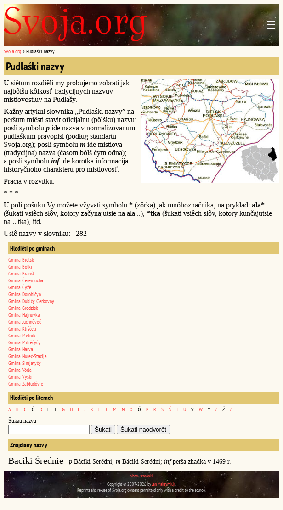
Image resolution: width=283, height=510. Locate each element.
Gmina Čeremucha (25, 280)
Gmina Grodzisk (23, 307)
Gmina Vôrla (20, 369)
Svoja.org (12, 51)
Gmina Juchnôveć (24, 321)
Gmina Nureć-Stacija (27, 356)
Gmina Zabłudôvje (25, 383)
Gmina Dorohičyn (24, 294)
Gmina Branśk (21, 273)
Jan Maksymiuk (163, 484)
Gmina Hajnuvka (24, 314)
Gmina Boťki (20, 266)
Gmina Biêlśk (21, 259)
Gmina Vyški (20, 376)
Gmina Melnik (21, 335)
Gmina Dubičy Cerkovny (31, 300)
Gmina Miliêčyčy (24, 342)
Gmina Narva (20, 349)
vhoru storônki (141, 476)
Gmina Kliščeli (22, 328)
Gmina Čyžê (19, 287)
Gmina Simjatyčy (24, 362)
